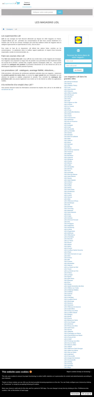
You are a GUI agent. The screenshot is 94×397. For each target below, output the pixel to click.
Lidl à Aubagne (68, 125)
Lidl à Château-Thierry (70, 85)
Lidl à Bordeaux (68, 155)
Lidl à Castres (68, 261)
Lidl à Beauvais (68, 210)
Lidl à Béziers (68, 163)
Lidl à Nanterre (68, 303)
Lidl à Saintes (68, 133)
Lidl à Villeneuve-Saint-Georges (73, 348)
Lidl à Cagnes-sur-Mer (70, 102)
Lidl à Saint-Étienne (70, 176)
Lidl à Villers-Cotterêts (70, 93)
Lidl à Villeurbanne (69, 235)
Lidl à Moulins (68, 97)
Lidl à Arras (67, 214)
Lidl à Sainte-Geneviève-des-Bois (74, 286)
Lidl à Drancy (68, 318)
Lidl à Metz (67, 199)
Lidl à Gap (67, 100)
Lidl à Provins (68, 248)
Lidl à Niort (67, 256)
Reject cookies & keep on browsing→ (79, 372)
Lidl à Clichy (67, 295)
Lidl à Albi (67, 259)
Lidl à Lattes (67, 165)
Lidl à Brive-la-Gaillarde (71, 136)
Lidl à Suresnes (68, 305)
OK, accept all (86, 394)
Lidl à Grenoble (68, 172)
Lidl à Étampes (68, 280)
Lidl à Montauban (69, 263)
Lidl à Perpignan (69, 223)
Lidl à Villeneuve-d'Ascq (71, 201)
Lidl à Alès (67, 146)
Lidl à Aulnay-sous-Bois (71, 310)
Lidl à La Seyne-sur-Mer (71, 267)
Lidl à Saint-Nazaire (70, 180)
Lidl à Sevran (68, 329)
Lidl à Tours (67, 170)
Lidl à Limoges (68, 274)
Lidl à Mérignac (68, 159)
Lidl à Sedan (67, 114)
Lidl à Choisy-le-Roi (70, 337)
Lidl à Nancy (67, 193)
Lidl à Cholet (67, 186)
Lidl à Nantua (68, 83)
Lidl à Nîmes (67, 148)
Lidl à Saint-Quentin (70, 89)
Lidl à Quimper (68, 144)
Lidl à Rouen (68, 242)
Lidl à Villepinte (68, 331)
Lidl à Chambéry (69, 237)
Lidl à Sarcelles (68, 365)
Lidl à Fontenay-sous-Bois (71, 341)
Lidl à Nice (67, 108)
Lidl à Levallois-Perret (70, 299)
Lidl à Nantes (68, 178)
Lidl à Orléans (68, 182)
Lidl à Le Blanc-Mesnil (70, 312)
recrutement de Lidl (7, 89)
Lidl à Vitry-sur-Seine (70, 352)
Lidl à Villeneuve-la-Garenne (72, 307)
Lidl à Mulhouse (68, 233)
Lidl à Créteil (67, 339)
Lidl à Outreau (68, 218)
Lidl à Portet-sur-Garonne (71, 150)
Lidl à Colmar (68, 229)
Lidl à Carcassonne (69, 117)
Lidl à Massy (67, 284)
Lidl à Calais (67, 216)
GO (59, 12)
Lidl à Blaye (67, 367)
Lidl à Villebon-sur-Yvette (71, 288)
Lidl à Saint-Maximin (70, 212)
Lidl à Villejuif (68, 346)
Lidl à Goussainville (70, 360)
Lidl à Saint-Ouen (69, 327)
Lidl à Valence (68, 140)
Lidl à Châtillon (68, 292)
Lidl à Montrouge (69, 301)
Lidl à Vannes (68, 197)
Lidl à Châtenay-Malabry (71, 290)
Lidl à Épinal (67, 276)
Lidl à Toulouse (68, 151)
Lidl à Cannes (68, 104)
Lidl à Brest (67, 142)
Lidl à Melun (67, 246)
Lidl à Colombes (69, 297)
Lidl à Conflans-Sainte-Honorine (73, 250)
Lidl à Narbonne (68, 119)
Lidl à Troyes (68, 115)
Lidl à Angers (68, 184)
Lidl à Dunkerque (69, 203)
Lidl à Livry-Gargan (69, 322)
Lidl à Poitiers (68, 273)
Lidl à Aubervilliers (69, 309)
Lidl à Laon (67, 87)
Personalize (75, 394)
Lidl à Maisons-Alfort (70, 345)
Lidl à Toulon (67, 269)
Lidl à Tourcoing (68, 208)
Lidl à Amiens (68, 257)
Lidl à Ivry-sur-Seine (70, 343)
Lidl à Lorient (68, 195)
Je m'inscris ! (78, 70)
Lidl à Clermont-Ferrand (71, 220)
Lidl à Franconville (69, 356)
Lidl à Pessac (68, 161)
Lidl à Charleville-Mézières (72, 112)
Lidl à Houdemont (69, 191)
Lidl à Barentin (68, 239)
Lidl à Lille (67, 204)
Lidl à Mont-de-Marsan (70, 174)
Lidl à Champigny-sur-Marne (72, 333)
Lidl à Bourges (68, 134)
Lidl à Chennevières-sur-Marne (73, 335)
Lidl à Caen (67, 127)
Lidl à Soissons (68, 91)
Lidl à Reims (67, 187)
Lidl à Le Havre (68, 240)
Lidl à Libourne (68, 157)
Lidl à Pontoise (68, 363)
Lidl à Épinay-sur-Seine (71, 320)
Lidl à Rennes (68, 168)
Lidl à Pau (67, 221)
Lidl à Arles (67, 123)
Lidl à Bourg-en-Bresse (71, 81)
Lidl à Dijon (67, 138)
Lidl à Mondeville (69, 129)
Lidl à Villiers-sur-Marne (71, 350)
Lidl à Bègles (68, 153)
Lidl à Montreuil (68, 324)
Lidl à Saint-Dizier (69, 189)
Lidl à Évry (67, 282)
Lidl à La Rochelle (69, 131)
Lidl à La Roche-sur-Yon (71, 271)
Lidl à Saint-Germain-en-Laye (72, 254)
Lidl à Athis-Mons (69, 278)
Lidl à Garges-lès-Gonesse (72, 358)
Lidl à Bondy (67, 316)
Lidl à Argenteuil (69, 354)
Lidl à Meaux (68, 244)
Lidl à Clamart (68, 293)
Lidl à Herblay (68, 362)
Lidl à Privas (67, 110)
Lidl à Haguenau (69, 225)
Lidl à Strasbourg (69, 227)
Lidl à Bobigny (68, 314)
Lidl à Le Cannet (69, 106)
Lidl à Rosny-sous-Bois (71, 326)
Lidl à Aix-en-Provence (70, 121)
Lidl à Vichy (67, 98)
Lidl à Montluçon (69, 95)
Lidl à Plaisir (67, 252)
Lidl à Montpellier (69, 167)
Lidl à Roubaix (68, 206)
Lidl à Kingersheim (69, 231)
